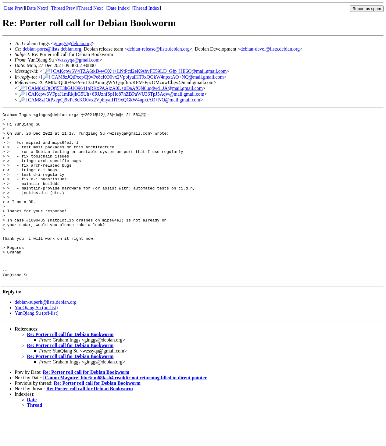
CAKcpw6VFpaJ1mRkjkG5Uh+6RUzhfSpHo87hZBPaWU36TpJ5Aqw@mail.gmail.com (116, 94)
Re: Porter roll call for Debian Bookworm (70, 367)
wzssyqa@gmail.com (79, 59)
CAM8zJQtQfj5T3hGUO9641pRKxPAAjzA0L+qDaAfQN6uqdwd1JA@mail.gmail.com (115, 88)
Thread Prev (63, 8)
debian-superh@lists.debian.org (46, 335)
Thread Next (90, 8)
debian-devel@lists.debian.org (270, 48)
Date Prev (13, 8)
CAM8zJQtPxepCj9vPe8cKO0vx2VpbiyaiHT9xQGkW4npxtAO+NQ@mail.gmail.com (138, 77)
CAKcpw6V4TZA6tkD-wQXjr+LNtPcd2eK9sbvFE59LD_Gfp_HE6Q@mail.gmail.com (140, 71)
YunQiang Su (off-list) (37, 346)
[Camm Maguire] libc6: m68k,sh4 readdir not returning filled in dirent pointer (125, 410)
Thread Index (146, 8)
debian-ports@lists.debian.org (52, 48)
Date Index (118, 8)
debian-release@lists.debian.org (158, 48)
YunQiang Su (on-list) (36, 340)
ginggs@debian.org (73, 43)
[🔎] (47, 71)
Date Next (37, 8)
